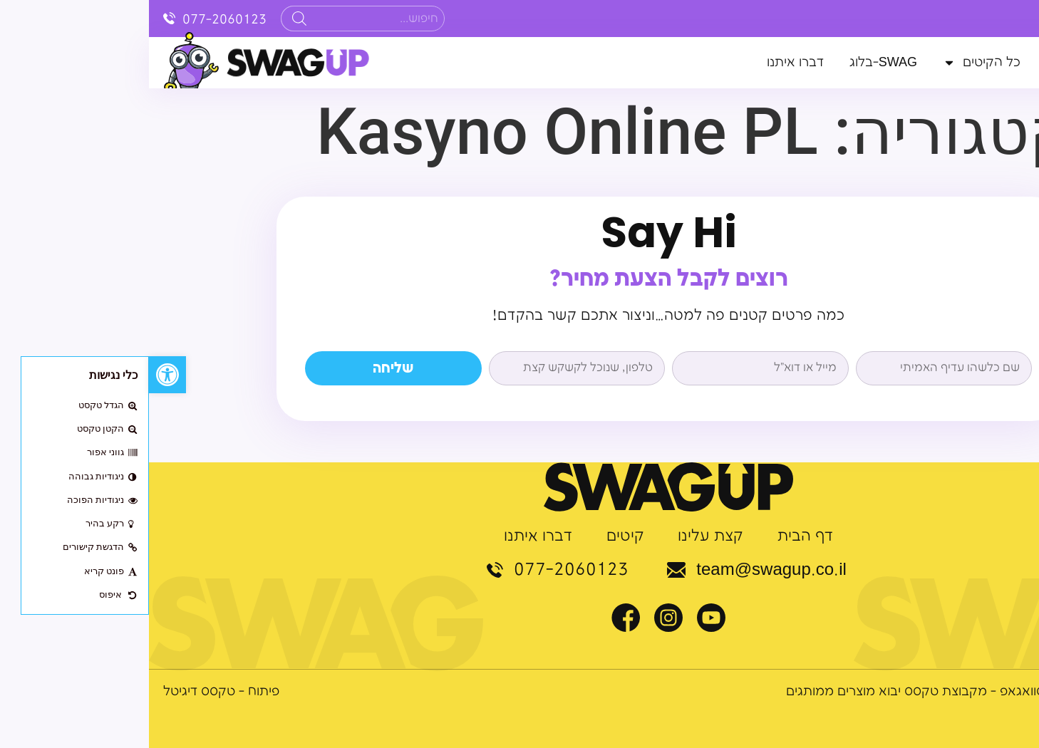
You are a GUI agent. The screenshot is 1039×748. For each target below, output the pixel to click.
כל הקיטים (833, 62)
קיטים (476, 536)
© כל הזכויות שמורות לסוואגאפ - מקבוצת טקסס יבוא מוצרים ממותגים (831, 691)
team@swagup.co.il (622, 570)
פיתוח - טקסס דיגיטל (72, 691)
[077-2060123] (20, 18)
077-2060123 (76, 19)
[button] (18, 374)
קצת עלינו (924, 62)
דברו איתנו (646, 62)
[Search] (150, 18)
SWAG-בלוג (734, 62)
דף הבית (1001, 62)
